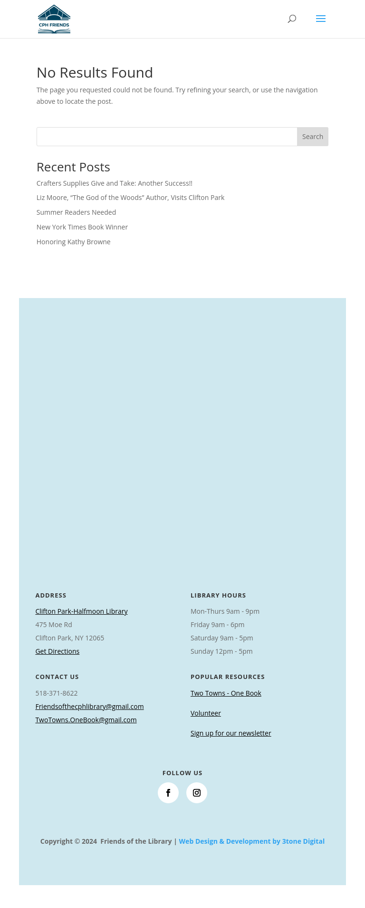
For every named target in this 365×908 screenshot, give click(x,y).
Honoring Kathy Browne (74, 241)
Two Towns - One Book (226, 693)
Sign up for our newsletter (231, 733)
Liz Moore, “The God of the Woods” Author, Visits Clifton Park (130, 197)
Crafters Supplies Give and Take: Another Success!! (114, 183)
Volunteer (206, 713)
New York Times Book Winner (82, 226)
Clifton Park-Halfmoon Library (81, 611)
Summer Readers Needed (76, 212)
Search (312, 136)
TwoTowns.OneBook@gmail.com (85, 719)
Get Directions (57, 651)
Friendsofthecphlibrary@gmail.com (89, 706)
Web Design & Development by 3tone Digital (252, 841)
